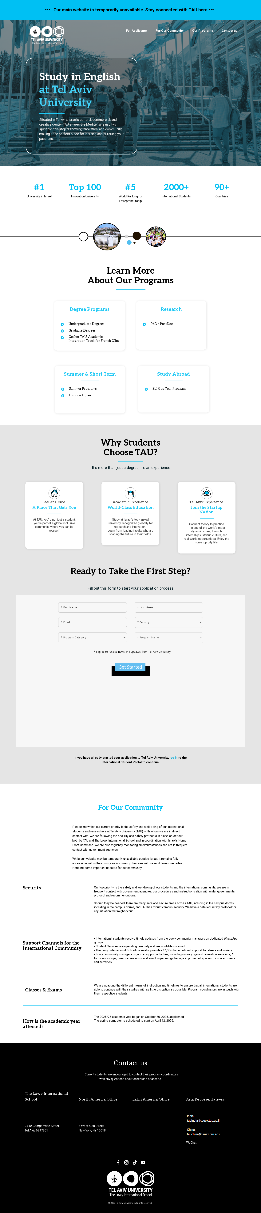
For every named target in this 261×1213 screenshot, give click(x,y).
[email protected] (36, 1117)
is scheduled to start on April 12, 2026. (148, 1020)
